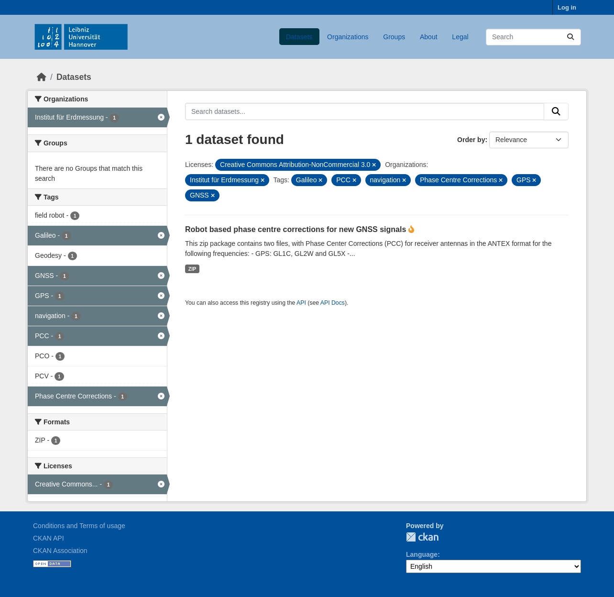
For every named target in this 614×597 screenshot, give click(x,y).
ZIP (192, 269)
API (301, 302)
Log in (567, 7)
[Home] (41, 77)
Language (422, 554)
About (429, 37)
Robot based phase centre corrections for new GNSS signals (296, 229)
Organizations (347, 37)
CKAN (422, 537)
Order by (471, 140)
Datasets (299, 37)
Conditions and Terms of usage (79, 526)
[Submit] (570, 37)
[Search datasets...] (533, 37)
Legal (460, 37)
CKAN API (48, 538)
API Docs (332, 302)
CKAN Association (60, 550)
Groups (394, 37)
